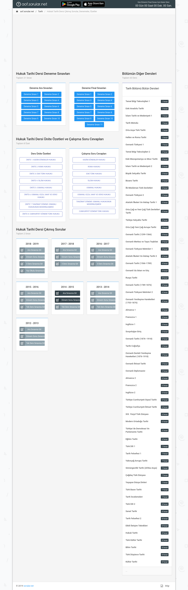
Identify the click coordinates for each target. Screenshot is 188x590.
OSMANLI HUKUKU (93, 188)
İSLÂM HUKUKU (94, 181)
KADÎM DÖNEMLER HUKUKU (94, 160)
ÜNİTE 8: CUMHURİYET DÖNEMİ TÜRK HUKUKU (41, 214)
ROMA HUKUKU (94, 167)
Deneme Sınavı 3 (31, 100)
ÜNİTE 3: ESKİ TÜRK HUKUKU (40, 174)
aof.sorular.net (25, 11)
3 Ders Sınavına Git (31, 263)
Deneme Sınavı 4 (51, 100)
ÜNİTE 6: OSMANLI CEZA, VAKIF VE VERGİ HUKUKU (41, 195)
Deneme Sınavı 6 (51, 106)
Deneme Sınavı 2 (51, 94)
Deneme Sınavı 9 (31, 118)
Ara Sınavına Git (30, 250)
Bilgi (164, 586)
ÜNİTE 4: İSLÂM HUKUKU (41, 181)
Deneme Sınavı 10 (52, 118)
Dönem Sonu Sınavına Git (32, 257)
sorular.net (29, 586)
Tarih (40, 11)
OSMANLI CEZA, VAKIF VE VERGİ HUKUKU (94, 194)
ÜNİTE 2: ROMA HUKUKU (41, 167)
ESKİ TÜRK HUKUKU (94, 174)
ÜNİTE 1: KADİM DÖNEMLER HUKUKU (41, 160)
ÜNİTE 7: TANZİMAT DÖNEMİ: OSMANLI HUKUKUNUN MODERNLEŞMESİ (41, 205)
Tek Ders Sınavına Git (32, 307)
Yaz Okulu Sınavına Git (32, 270)
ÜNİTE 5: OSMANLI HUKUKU (41, 188)
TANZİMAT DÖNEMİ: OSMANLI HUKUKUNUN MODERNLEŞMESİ (94, 203)
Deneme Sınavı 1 (31, 94)
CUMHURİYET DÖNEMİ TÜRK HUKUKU (94, 211)
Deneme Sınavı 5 (31, 106)
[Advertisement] (94, 40)
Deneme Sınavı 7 (31, 112)
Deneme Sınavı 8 (51, 112)
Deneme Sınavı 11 (95, 124)
